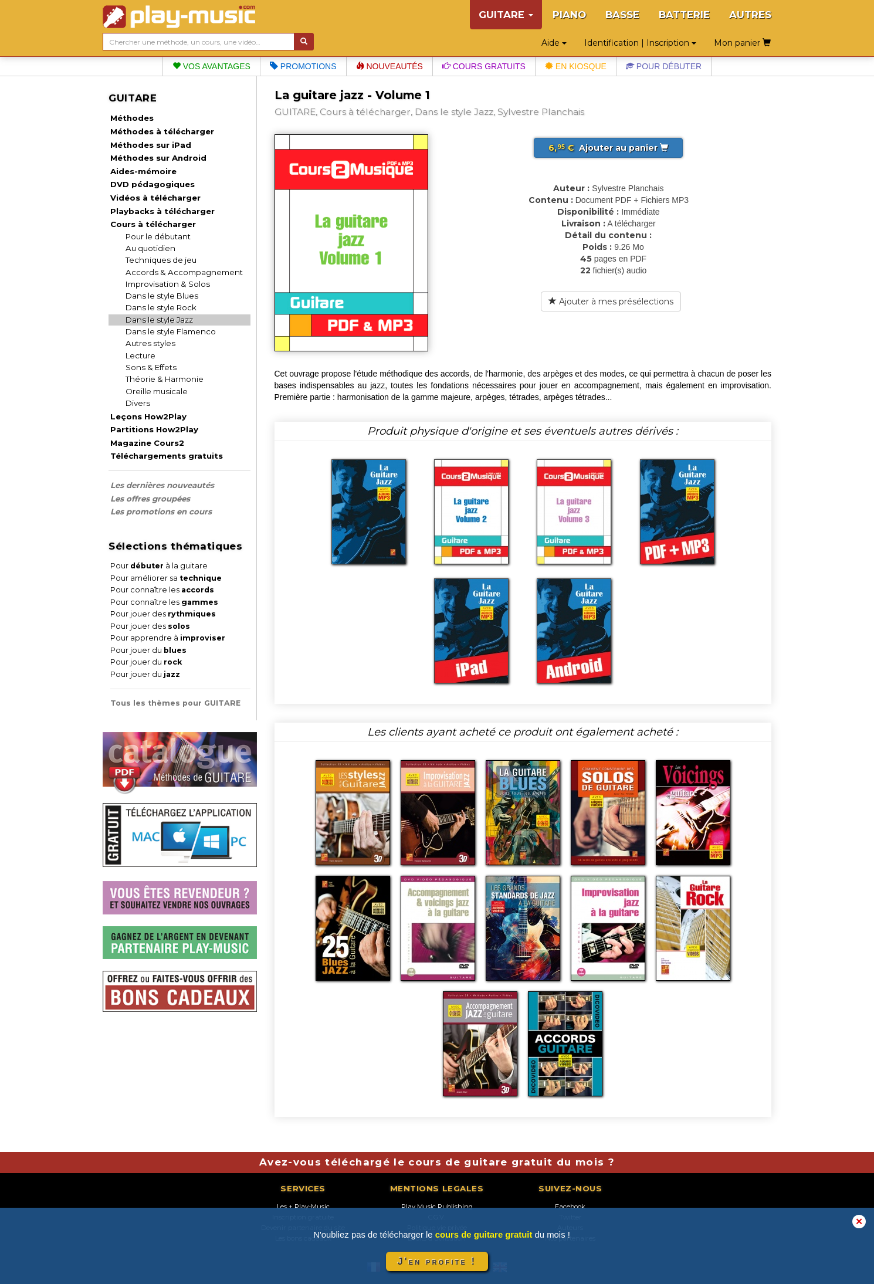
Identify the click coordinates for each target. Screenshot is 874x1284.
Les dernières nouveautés (162, 485)
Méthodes (132, 118)
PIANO (569, 15)
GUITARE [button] (506, 15)
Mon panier (742, 43)
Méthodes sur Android (158, 157)
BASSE (622, 15)
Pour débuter (664, 66)
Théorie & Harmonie (165, 379)
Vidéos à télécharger (155, 197)
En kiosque (576, 66)
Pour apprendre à (167, 637)
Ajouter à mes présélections (610, 301)
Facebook (570, 1206)
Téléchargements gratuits (166, 455)
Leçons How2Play (148, 416)
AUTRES (750, 15)
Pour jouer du (148, 650)
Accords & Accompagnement (184, 272)
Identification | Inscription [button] (640, 43)
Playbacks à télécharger (162, 211)
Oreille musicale (157, 391)
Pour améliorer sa (166, 578)
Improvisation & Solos (168, 284)
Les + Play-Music (303, 1206)
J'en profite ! (437, 1261)
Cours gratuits (484, 66)
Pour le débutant (158, 236)
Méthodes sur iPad (150, 145)
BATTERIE (684, 15)
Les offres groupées (150, 498)
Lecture (140, 355)
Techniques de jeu (161, 260)
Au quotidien (150, 248)
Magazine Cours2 (147, 443)
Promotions (303, 66)
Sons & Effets (151, 367)
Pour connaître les (162, 589)
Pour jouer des (163, 613)
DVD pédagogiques (152, 184)
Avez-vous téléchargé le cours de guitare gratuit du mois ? (437, 1162)
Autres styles (150, 343)
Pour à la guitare (159, 565)
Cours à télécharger (153, 224)
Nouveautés (389, 66)
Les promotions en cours (161, 511)
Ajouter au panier (608, 148)
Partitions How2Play (154, 429)
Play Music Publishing (437, 1206)
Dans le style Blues (162, 295)
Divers (138, 403)
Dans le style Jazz (159, 319)
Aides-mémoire (143, 171)
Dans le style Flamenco (171, 331)
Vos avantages (211, 66)
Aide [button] (554, 43)
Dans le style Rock (161, 307)
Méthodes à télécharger (162, 131)
